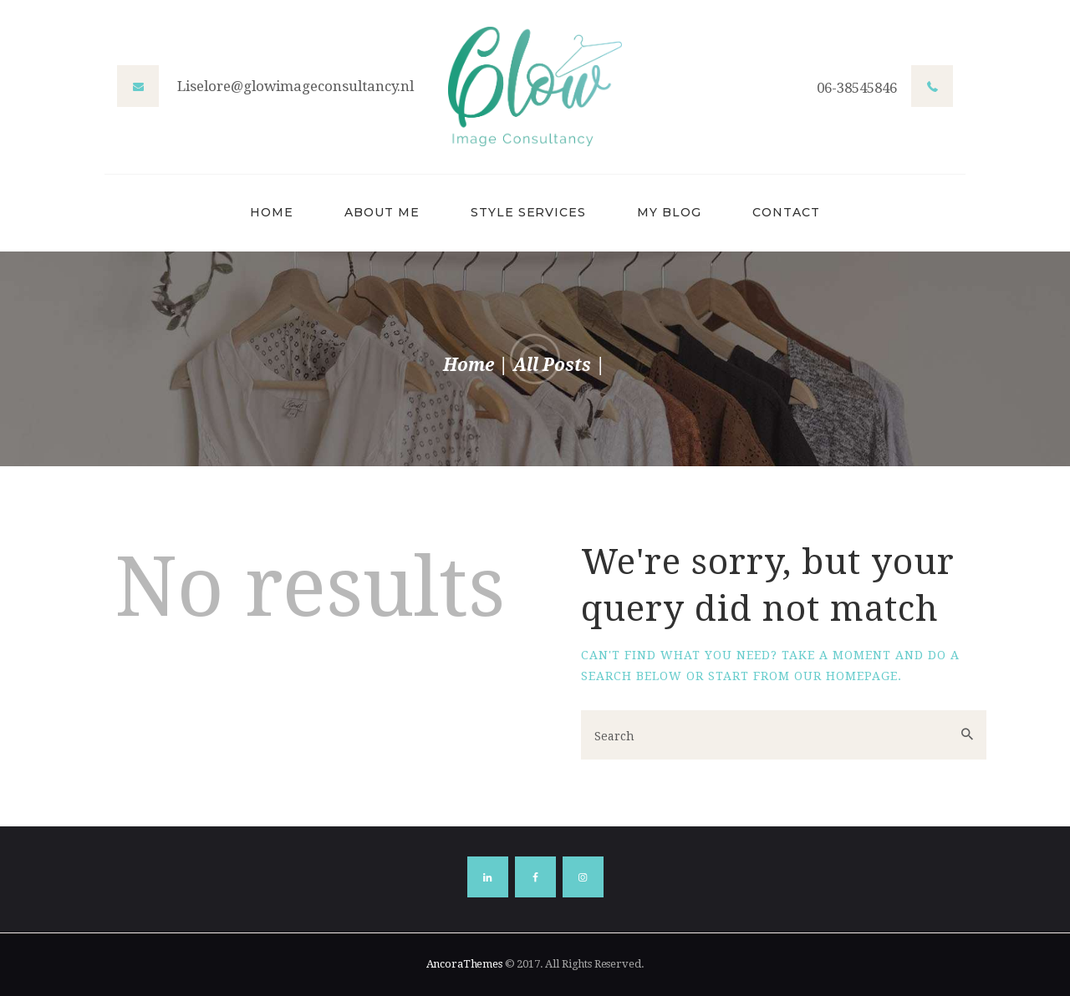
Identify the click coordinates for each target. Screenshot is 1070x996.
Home (468, 364)
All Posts (552, 364)
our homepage (846, 676)
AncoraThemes (464, 964)
